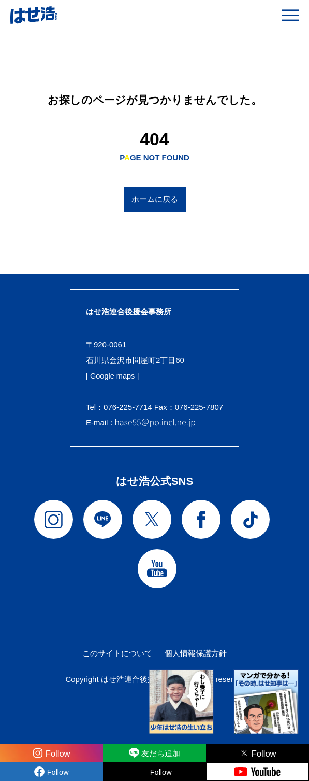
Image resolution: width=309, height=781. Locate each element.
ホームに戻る (154, 198)
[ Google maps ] (113, 375)
